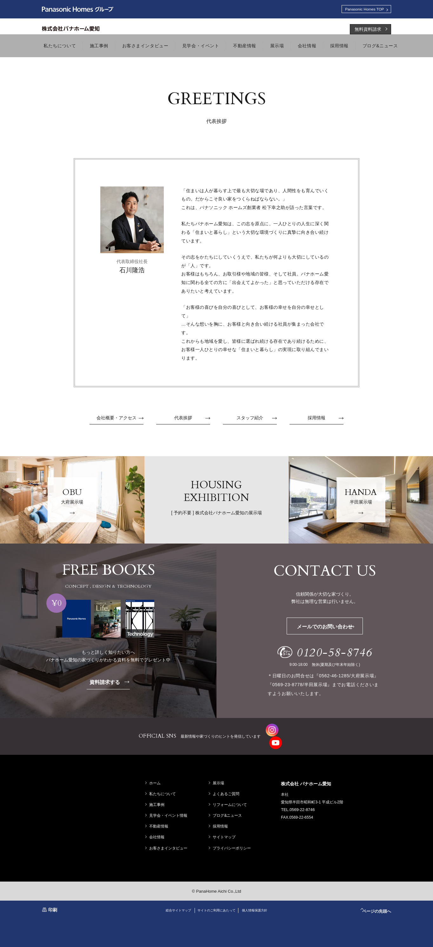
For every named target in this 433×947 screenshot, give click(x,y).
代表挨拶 (192, 419)
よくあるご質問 (227, 783)
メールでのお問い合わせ (334, 628)
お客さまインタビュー (170, 837)
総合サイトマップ (170, 899)
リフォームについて (231, 793)
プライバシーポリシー (233, 837)
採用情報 (325, 419)
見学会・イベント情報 (170, 804)
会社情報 (158, 826)
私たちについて (164, 783)
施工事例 (158, 793)
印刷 (52, 898)
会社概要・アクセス (120, 419)
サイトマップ (225, 826)
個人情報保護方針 (262, 899)
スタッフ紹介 (256, 419)
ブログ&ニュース (228, 804)
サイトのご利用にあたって (216, 899)
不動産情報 (160, 815)
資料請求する (113, 684)
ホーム (156, 772)
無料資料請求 (368, 30)
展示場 (220, 772)
